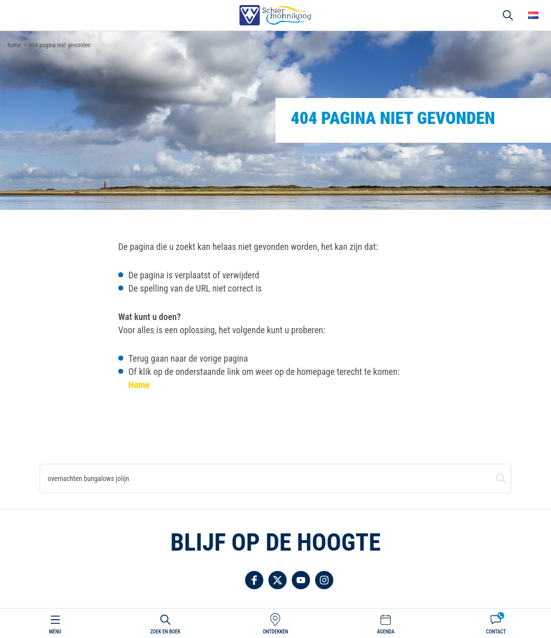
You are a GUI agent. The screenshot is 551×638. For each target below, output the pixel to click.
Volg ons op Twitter (277, 580)
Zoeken (501, 478)
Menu (55, 631)
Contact (496, 631)
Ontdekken (275, 631)
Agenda (385, 631)
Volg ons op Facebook (254, 580)
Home (139, 384)
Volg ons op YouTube (301, 580)
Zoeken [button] (508, 15)
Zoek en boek (165, 631)
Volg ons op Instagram (324, 580)
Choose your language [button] (533, 15)
